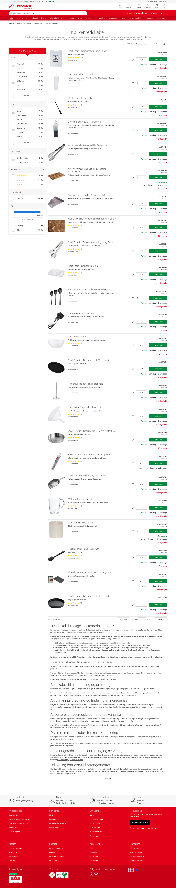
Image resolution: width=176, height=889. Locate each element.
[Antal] (141, 83)
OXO (18, 85)
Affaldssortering (136, 852)
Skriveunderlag (95, 856)
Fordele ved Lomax (96, 819)
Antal (141, 59)
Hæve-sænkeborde (15, 848)
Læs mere (140, 39)
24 (65, 619)
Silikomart (20, 81)
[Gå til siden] (11, 18)
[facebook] (91, 875)
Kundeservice (163, 1)
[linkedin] (95, 875)
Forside (11, 23)
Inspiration (155, 13)
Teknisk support (14, 832)
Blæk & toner (22, 18)
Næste (160, 619)
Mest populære (141, 44)
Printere (52, 852)
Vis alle (27, 96)
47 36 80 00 (67, 801)
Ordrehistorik (54, 828)
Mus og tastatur (54, 861)
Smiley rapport (95, 836)
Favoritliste (53, 819)
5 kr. (13, 215)
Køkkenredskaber (52, 23)
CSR (149, 1)
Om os (92, 815)
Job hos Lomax (95, 823)
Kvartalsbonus (95, 828)
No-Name (20, 68)
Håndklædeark (135, 848)
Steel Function (22, 77)
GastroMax (21, 72)
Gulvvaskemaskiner (137, 856)
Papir (92, 848)
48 (68, 619)
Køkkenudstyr (38, 23)
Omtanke (154, 1)
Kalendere (93, 852)
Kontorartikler (96, 843)
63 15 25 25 (71, 803)
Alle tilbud (140, 803)
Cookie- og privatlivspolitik (18, 823)
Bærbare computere (56, 848)
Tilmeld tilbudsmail (140, 822)
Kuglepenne (94, 861)
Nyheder (146, 13)
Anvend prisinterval (27, 219)
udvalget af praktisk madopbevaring (103, 679)
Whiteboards (13, 856)
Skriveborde (13, 861)
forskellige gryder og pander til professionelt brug (119, 695)
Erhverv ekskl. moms (137, 828)
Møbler (12, 843)
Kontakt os (12, 828)
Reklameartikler (135, 18)
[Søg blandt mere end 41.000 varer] (45, 13)
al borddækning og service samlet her (70, 760)
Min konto (52, 815)
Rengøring (135, 843)
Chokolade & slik (56, 18)
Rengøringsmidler (136, 861)
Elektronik (54, 843)
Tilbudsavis (141, 801)
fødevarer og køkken (139, 630)
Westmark (20, 64)
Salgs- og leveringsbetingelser (19, 819)
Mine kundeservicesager (57, 823)
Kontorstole (13, 852)
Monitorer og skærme (56, 856)
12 (62, 619)
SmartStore (21, 89)
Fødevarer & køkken (24, 23)
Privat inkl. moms (151, 828)
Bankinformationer (96, 832)
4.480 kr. (40, 215)
